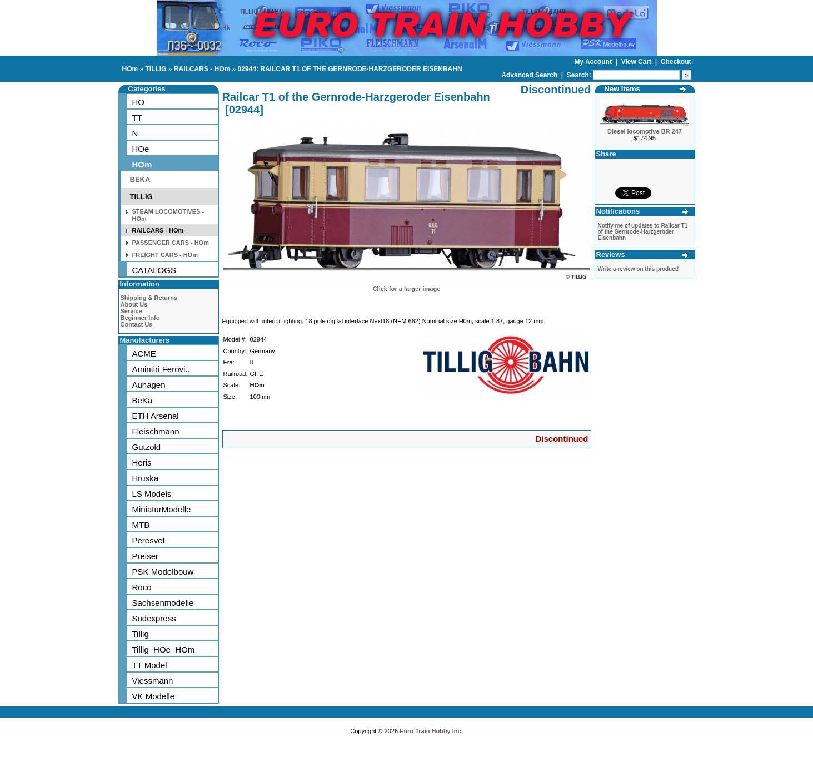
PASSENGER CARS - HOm (171, 242)
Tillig (140, 634)
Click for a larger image (407, 288)
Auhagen (149, 384)
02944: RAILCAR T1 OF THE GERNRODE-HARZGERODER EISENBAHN (350, 69)
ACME (144, 353)
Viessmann (152, 680)
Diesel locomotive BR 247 (644, 131)
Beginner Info (140, 317)
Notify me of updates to (643, 232)
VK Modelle (153, 696)
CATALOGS (154, 270)
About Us (134, 304)
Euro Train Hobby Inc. (431, 731)
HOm (130, 69)
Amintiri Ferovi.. (161, 369)
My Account (594, 62)
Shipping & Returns (149, 297)
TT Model (149, 665)
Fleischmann (155, 431)
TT (137, 117)
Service (131, 311)
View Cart (637, 62)
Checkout (676, 62)
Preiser (145, 556)
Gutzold (146, 447)
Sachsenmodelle (163, 602)
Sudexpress (154, 618)
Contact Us (137, 324)
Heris (142, 462)
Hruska (145, 478)
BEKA (140, 179)
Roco (142, 587)
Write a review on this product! (638, 269)
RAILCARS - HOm (202, 69)
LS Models (152, 493)
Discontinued (561, 438)
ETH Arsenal (155, 416)
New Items (622, 89)
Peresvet (148, 540)
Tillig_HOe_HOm (163, 649)
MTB (141, 525)
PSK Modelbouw (163, 571)
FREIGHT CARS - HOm (165, 254)
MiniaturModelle (161, 509)
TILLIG (156, 69)
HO (138, 102)
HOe (140, 149)
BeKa (142, 400)
